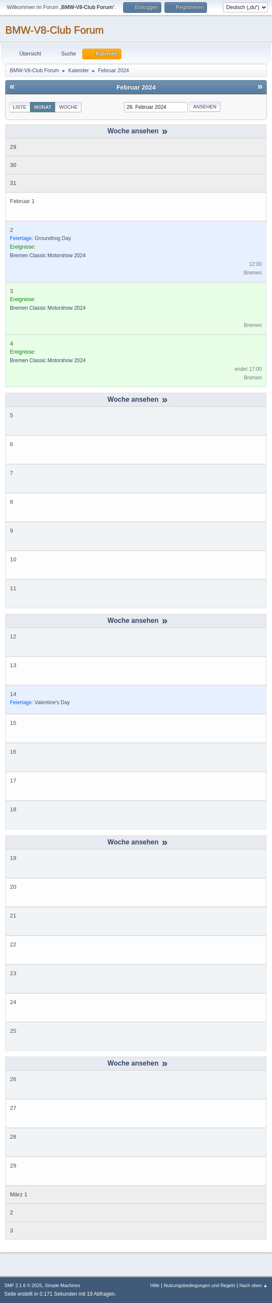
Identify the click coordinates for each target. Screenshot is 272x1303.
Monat (42, 107)
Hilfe (155, 1285)
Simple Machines (62, 1285)
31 (13, 183)
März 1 (19, 1194)
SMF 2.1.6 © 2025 (23, 1285)
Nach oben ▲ (253, 1285)
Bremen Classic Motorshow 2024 (48, 256)
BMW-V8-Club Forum (54, 30)
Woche (68, 107)
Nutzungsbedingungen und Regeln (199, 1285)
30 (13, 165)
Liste (19, 107)
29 (13, 147)
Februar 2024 (135, 87)
